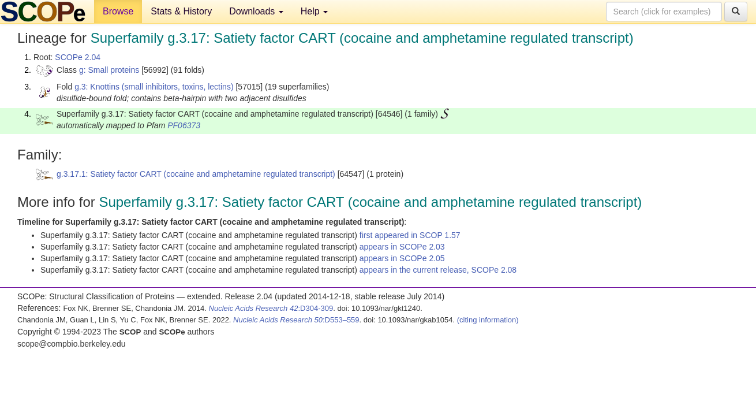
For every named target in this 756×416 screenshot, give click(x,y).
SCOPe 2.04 (77, 57)
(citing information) (488, 319)
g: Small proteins (109, 70)
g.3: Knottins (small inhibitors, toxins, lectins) (153, 86)
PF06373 (183, 125)
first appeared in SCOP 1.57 (410, 235)
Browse (118, 11)
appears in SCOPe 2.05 (402, 258)
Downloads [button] (256, 11)
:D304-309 (271, 308)
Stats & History (181, 11)
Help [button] (314, 11)
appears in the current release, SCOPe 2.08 (438, 269)
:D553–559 (296, 319)
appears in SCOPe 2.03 (402, 246)
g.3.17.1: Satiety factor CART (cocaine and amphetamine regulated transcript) (196, 174)
